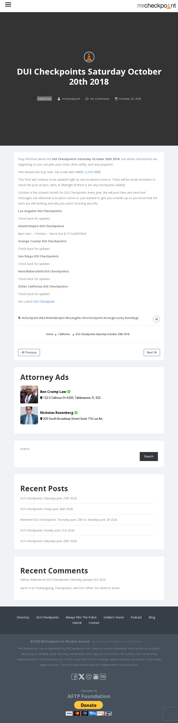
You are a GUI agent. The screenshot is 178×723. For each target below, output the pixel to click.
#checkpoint (30, 318)
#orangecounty (113, 318)
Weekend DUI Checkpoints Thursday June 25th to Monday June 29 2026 (68, 520)
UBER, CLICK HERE (88, 172)
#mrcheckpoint (92, 318)
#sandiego (132, 318)
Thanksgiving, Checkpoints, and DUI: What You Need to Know (77, 588)
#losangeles (73, 318)
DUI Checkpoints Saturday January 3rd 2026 (76, 580)
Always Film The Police (81, 617)
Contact (94, 623)
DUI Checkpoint (44, 301)
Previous (29, 352)
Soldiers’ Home (114, 617)
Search (24, 449)
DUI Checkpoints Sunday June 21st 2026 (47, 530)
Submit (77, 623)
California (44, 98)
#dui (42, 318)
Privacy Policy (106, 641)
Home (49, 334)
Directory (23, 617)
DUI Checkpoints (47, 617)
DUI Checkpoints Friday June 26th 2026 (46, 509)
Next (152, 352)
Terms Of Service (129, 641)
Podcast (136, 617)
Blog (152, 617)
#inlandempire (55, 318)
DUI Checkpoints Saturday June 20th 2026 (48, 541)
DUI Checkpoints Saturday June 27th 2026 (48, 498)
